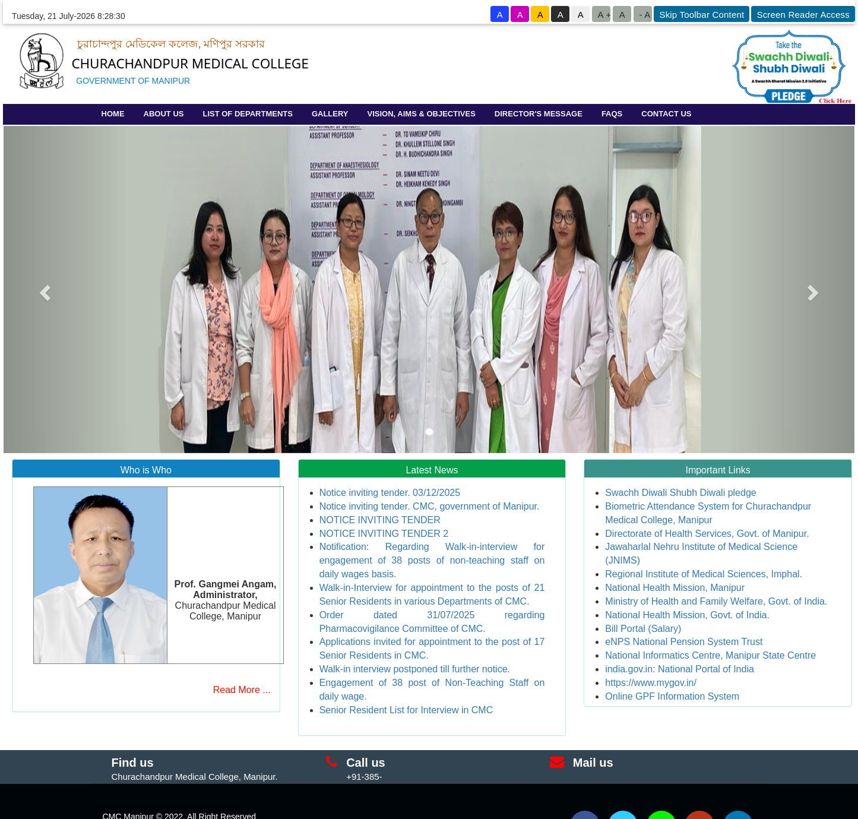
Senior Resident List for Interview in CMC (406, 710)
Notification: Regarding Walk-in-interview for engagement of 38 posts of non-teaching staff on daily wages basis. (432, 560)
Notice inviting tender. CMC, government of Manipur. (429, 506)
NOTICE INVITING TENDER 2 (384, 534)
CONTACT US (666, 113)
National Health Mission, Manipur (675, 588)
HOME (113, 113)
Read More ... (242, 690)
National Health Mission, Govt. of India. (687, 615)
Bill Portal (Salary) (643, 629)
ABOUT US (164, 113)
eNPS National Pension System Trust (683, 642)
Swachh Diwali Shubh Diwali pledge (680, 493)
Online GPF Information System (672, 696)
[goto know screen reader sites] (802, 14)
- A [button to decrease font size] (644, 15)
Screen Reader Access (803, 15)
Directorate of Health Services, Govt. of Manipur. (707, 534)
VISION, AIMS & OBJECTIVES (422, 113)
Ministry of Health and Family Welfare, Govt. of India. (716, 601)
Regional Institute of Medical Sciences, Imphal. (703, 574)
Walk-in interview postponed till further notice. (414, 669)
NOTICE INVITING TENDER (380, 520)
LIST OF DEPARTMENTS (247, 113)
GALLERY (330, 113)
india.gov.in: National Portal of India (679, 669)
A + (603, 15)
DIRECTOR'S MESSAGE (538, 113)
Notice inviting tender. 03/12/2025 (390, 493)
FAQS (611, 113)
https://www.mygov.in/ (650, 683)
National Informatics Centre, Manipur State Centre (710, 655)
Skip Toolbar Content (701, 15)
